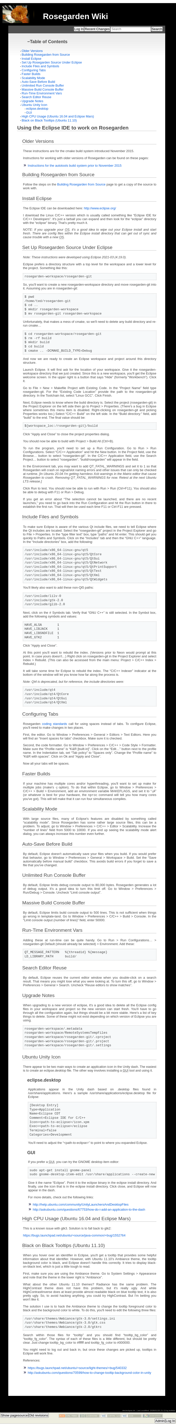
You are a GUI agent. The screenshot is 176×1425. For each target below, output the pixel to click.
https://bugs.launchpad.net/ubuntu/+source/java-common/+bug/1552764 (74, 1235)
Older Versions (32, 51)
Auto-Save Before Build (38, 82)
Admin (160, 1421)
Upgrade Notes (32, 101)
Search (157, 29)
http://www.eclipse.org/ (100, 208)
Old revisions (38, 1415)
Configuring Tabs (34, 70)
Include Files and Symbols (40, 66)
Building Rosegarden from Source (46, 54)
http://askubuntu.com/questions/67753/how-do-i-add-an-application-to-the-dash (89, 1210)
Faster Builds (31, 74)
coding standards (54, 724)
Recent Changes (97, 29)
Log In (79, 29)
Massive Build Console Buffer (43, 89)
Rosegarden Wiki (75, 16)
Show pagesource (14, 1415)
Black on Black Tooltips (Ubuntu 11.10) (49, 120)
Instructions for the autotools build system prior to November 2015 (75, 165)
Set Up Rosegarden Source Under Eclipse (52, 62)
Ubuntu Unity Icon (34, 105)
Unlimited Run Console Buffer (43, 85)
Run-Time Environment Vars (42, 93)
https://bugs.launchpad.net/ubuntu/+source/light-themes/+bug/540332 (77, 1368)
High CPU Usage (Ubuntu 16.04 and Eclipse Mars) (58, 116)
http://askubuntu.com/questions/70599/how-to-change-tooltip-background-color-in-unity (89, 1373)
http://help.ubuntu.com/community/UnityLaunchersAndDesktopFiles (81, 1205)
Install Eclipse (31, 58)
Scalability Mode (33, 78)
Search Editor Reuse (36, 97)
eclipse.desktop (37, 108)
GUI (29, 112)
